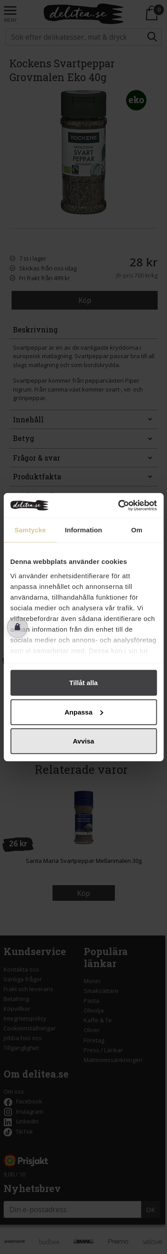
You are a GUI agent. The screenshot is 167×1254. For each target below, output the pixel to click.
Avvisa (83, 741)
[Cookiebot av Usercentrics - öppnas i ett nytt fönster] (119, 505)
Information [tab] (83, 530)
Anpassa (84, 711)
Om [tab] (137, 530)
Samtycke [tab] (30, 530)
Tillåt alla (83, 682)
